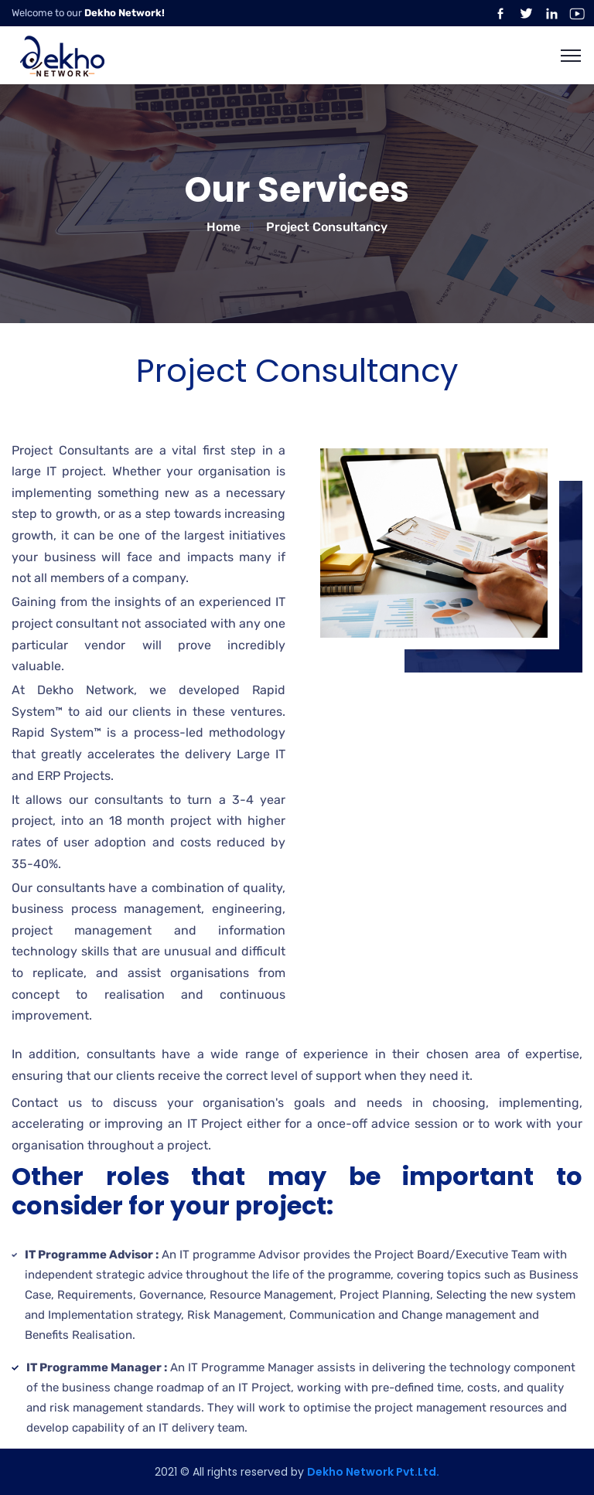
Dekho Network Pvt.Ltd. (373, 1472)
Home (224, 227)
